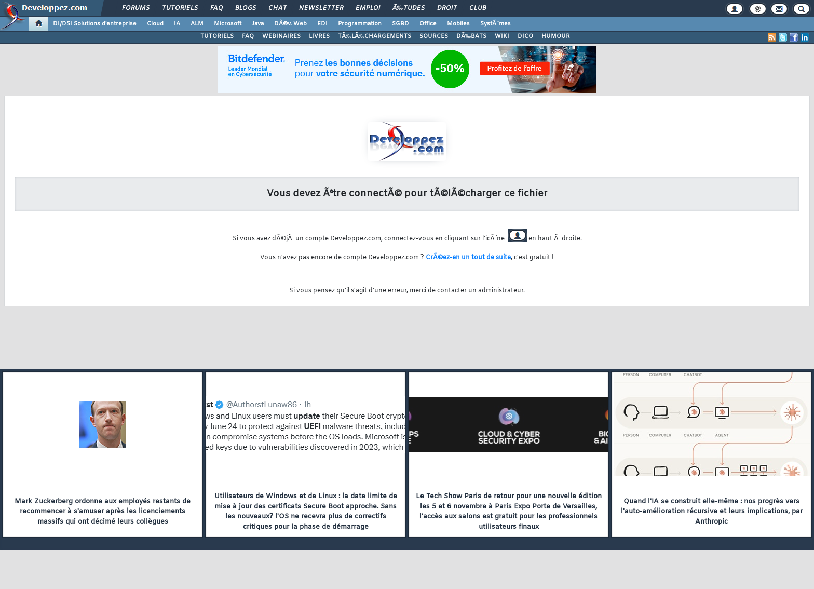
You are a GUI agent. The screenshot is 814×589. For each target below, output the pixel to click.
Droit (447, 8)
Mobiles (458, 24)
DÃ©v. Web (290, 24)
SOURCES (433, 36)
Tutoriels (180, 8)
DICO (525, 36)
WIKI (502, 36)
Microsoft (227, 24)
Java (258, 24)
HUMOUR (555, 36)
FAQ (216, 8)
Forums (136, 8)
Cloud (155, 24)
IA (177, 24)
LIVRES (319, 36)
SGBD (400, 24)
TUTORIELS (217, 36)
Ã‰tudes (408, 8)
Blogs (245, 8)
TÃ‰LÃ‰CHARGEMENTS (374, 36)
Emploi (368, 8)
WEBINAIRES (281, 36)
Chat (277, 8)
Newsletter (321, 8)
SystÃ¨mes (495, 24)
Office (428, 24)
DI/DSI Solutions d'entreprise (95, 24)
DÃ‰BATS (471, 36)
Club (477, 8)
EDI (322, 24)
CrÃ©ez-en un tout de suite (468, 257)
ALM (197, 24)
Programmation (360, 24)
